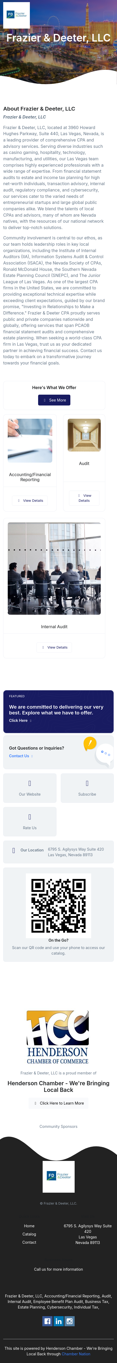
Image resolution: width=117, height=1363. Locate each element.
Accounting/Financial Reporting (30, 477)
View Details (30, 500)
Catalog (29, 1234)
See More (54, 400)
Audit (84, 463)
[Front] (17, 15)
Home (29, 1226)
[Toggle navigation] (109, 15)
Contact (29, 1242)
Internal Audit (54, 626)
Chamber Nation (76, 1354)
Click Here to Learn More (58, 1103)
